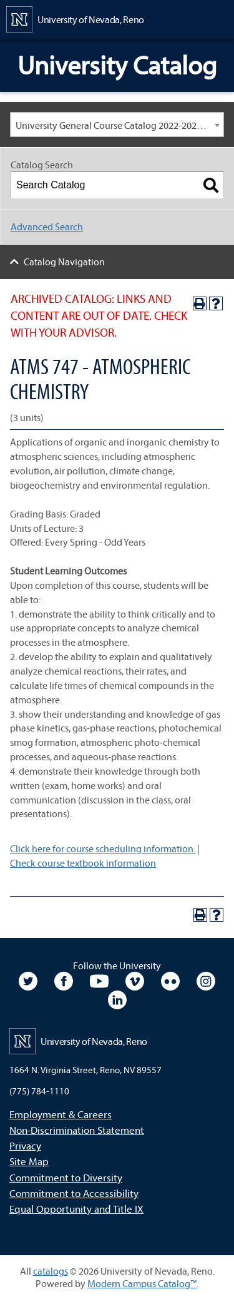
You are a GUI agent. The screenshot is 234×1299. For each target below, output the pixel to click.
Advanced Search (47, 226)
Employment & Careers (60, 1114)
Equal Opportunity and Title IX (76, 1208)
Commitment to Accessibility (74, 1193)
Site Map (29, 1161)
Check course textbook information (83, 863)
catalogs (50, 1271)
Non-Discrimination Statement (76, 1129)
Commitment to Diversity (65, 1177)
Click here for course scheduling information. (102, 848)
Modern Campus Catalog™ (142, 1283)
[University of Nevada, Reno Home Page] (75, 18)
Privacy (25, 1145)
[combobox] (117, 124)
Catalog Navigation (64, 261)
